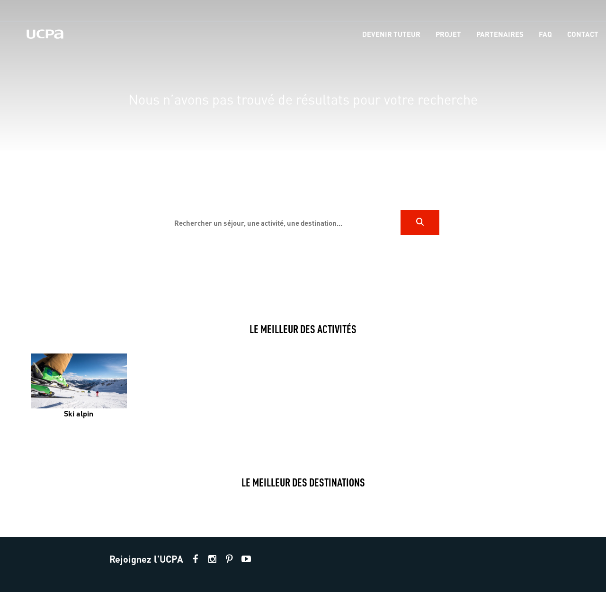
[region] (303, 152)
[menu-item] (391, 35)
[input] (283, 222)
